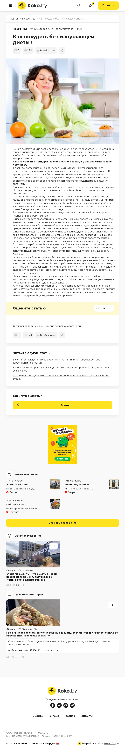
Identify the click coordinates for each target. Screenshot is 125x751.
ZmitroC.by (110, 742)
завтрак (93, 187)
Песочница (20, 28)
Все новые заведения (62, 522)
